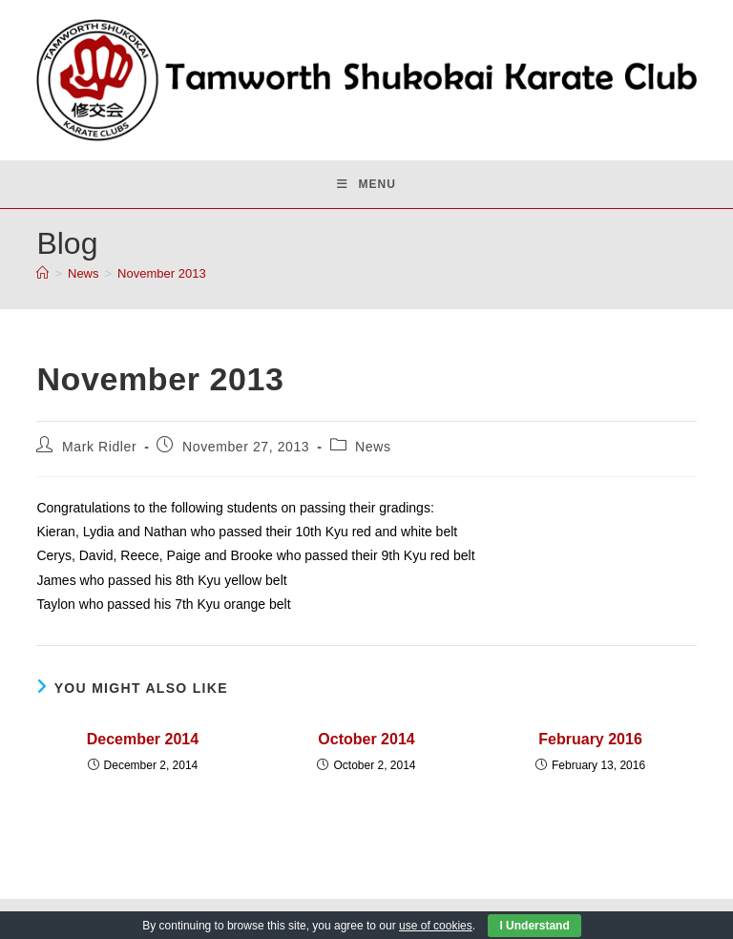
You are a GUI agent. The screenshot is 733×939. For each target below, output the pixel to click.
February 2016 (590, 739)
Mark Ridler (99, 446)
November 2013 (161, 273)
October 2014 (366, 739)
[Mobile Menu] (366, 184)
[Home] (42, 273)
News (372, 446)
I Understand (534, 925)
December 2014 (143, 739)
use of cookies (435, 925)
